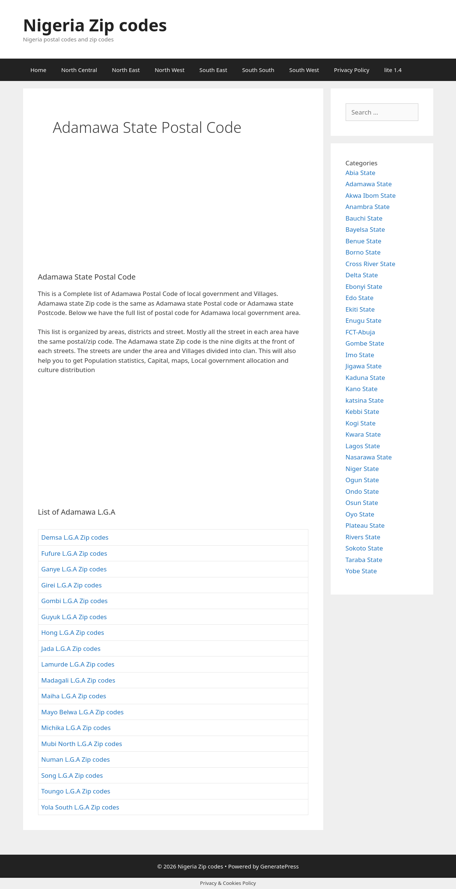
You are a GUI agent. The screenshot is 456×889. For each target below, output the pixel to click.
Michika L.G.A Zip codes (76, 727)
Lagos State (363, 446)
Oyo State (360, 514)
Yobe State (361, 571)
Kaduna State (365, 377)
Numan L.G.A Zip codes (75, 759)
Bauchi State (364, 218)
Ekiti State (360, 309)
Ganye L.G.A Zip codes (74, 569)
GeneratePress (279, 866)
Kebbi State (363, 411)
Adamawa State (369, 184)
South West (304, 70)
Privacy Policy (351, 70)
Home (39, 70)
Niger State (362, 468)
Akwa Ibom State (371, 195)
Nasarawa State (369, 457)
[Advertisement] (173, 211)
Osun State (362, 502)
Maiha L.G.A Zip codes (73, 696)
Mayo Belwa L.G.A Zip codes (82, 712)
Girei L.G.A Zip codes (71, 585)
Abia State (360, 172)
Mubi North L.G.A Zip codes (81, 743)
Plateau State (365, 525)
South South (258, 70)
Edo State (360, 297)
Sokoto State (364, 548)
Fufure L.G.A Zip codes (74, 553)
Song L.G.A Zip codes (72, 775)
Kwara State (363, 434)
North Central (79, 70)
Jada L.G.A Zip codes (71, 648)
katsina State (365, 400)
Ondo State (362, 491)
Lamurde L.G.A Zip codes (77, 664)
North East (126, 70)
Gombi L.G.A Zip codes (74, 600)
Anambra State (368, 206)
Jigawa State (364, 366)
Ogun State (362, 479)
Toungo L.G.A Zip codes (75, 791)
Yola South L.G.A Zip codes (80, 807)
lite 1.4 (393, 70)
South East (213, 70)
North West (170, 70)
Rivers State (363, 537)
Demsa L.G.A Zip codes (75, 537)
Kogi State (361, 423)
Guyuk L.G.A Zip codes (74, 616)
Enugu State (364, 320)
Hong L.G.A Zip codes (72, 632)
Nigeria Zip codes (95, 24)
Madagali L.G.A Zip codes (78, 680)
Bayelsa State (365, 229)
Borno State (363, 252)
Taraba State (364, 559)
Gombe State (365, 343)
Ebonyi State (364, 286)
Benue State (363, 241)
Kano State (362, 388)
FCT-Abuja (360, 332)
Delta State (362, 275)
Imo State (360, 354)
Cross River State (371, 263)
